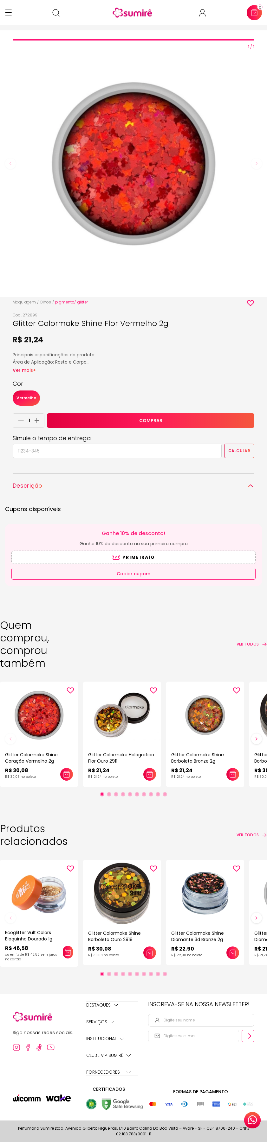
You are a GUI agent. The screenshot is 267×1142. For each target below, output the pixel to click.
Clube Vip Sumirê (108, 1055)
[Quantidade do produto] (29, 420)
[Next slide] (256, 163)
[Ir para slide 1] (102, 794)
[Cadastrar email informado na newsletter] (248, 1036)
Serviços (100, 1022)
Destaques (102, 1005)
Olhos (45, 302)
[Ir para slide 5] (130, 794)
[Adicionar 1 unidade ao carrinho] (38, 420)
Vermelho (26, 398)
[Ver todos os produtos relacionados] (252, 835)
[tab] (133, 40)
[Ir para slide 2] (109, 794)
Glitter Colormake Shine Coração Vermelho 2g (31, 758)
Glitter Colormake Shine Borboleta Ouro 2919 (114, 936)
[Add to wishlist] (250, 303)
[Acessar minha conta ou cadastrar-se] (205, 12)
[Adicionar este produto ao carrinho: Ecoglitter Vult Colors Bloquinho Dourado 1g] (68, 952)
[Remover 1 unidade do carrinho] (19, 420)
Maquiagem (24, 302)
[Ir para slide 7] (144, 794)
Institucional (105, 1038)
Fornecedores (108, 1072)
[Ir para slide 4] (123, 794)
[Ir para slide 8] (151, 794)
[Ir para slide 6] (137, 794)
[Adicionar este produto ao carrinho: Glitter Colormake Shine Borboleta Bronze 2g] (232, 774)
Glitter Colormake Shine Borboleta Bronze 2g (197, 758)
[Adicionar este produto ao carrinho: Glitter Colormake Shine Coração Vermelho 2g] (66, 774)
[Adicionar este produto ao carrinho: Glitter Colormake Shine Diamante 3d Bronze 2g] (232, 952)
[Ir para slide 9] (158, 794)
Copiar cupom (133, 574)
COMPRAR (150, 420)
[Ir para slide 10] (165, 794)
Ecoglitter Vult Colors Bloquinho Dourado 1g (28, 935)
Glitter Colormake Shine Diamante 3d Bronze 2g (197, 936)
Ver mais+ (24, 370)
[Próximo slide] (256, 738)
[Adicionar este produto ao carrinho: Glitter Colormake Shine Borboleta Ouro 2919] (149, 952)
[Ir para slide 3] (116, 794)
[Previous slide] (10, 163)
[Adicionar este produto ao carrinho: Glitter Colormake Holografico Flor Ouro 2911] (149, 774)
